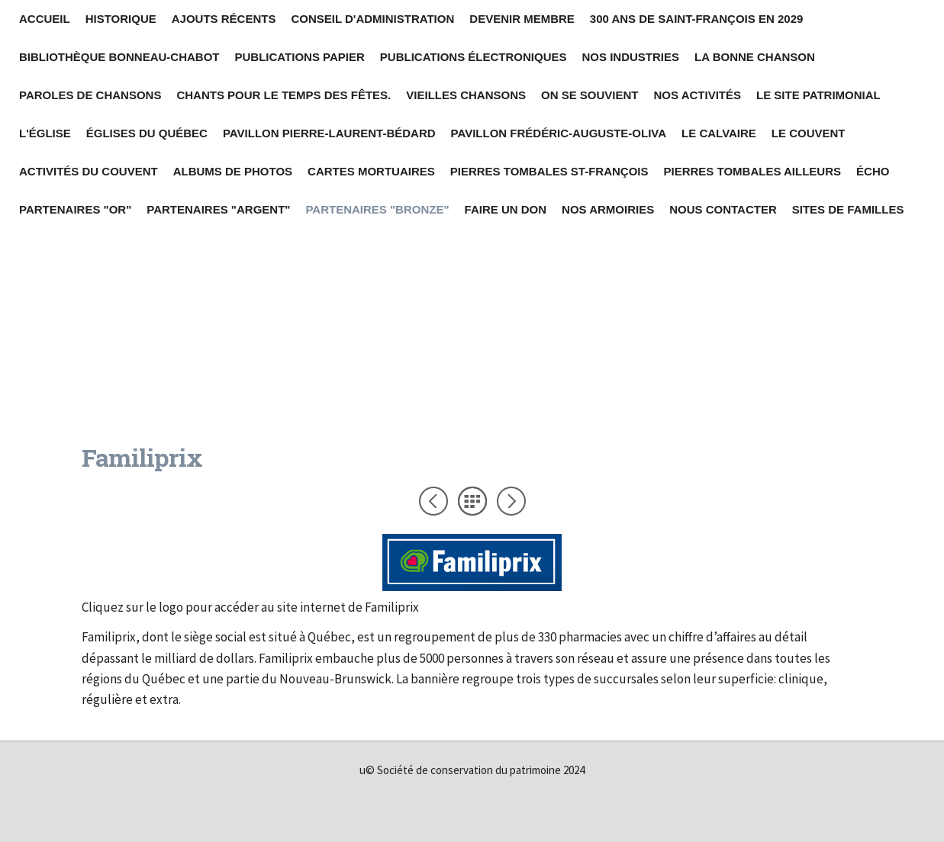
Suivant (511, 501)
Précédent (433, 501)
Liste (472, 501)
